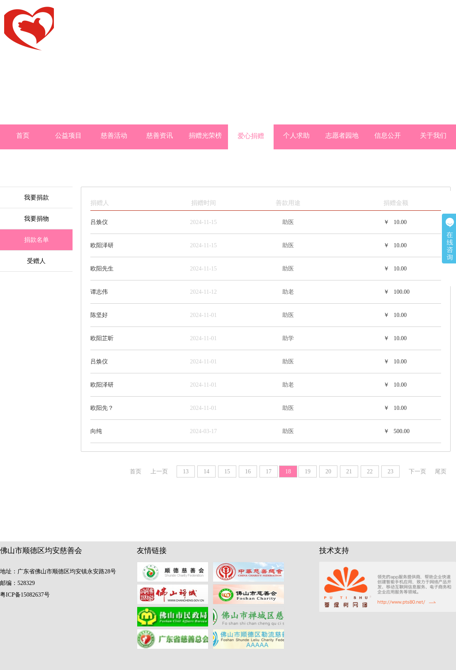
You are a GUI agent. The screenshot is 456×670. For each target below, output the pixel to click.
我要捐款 (36, 197)
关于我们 (433, 135)
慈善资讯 (159, 135)
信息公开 (387, 135)
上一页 (159, 471)
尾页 (440, 471)
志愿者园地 (342, 135)
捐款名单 (36, 239)
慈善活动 (114, 135)
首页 (22, 135)
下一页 (417, 471)
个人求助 (296, 135)
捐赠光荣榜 (205, 135)
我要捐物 (36, 218)
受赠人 (36, 261)
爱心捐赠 (251, 135)
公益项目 (68, 135)
